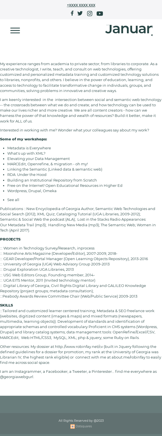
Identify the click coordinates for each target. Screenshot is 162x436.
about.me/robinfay (128, 357)
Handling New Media (67, 225)
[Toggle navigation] (15, 30)
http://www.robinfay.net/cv (79, 347)
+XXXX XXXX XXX (81, 5)
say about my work (130, 130)
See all (13, 200)
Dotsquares (81, 428)
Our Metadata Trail (17, 225)
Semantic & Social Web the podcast (32, 219)
